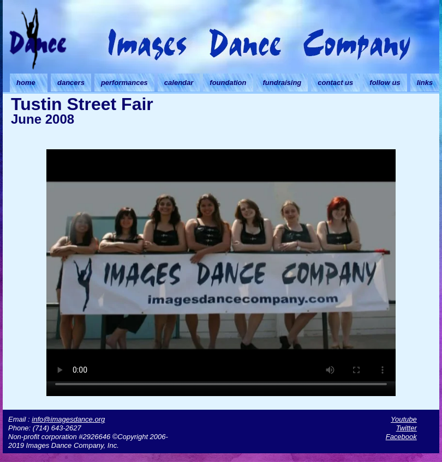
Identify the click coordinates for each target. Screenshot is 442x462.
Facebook (401, 437)
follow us (384, 82)
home (25, 82)
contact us (335, 82)
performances (124, 82)
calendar (178, 82)
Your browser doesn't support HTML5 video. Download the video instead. (221, 265)
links (425, 82)
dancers (71, 82)
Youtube (404, 419)
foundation (228, 82)
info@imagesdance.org (68, 419)
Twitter (406, 428)
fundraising (282, 82)
